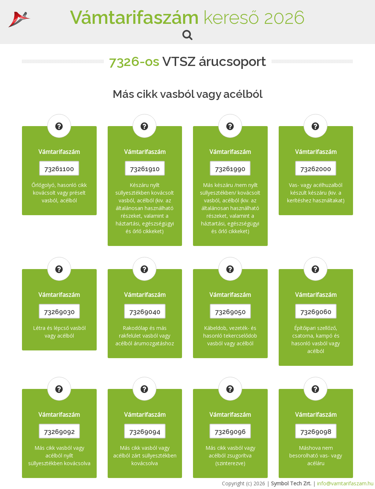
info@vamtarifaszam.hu (345, 483)
